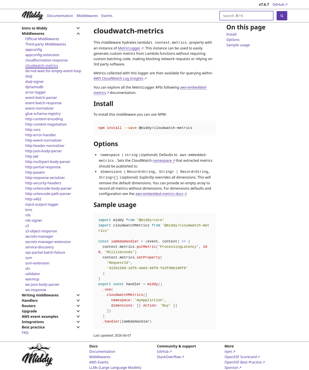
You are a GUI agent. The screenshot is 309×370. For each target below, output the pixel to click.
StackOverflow (172, 354)
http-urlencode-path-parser (48, 193)
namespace (162, 159)
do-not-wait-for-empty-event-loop (53, 70)
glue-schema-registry (43, 113)
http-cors (33, 129)
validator (32, 273)
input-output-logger (42, 204)
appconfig (33, 49)
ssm (28, 257)
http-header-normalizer (45, 145)
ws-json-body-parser (42, 284)
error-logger (35, 92)
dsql (28, 76)
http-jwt (31, 156)
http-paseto (35, 172)
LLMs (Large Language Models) (115, 365)
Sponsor (239, 365)
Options (232, 39)
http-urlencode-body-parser (48, 188)
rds (28, 215)
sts (27, 268)
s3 (27, 225)
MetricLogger (129, 47)
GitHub (279, 4)
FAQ (25, 332)
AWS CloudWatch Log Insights (119, 78)
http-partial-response (43, 167)
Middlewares (87, 15)
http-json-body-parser (43, 151)
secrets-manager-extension (48, 241)
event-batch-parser (41, 97)
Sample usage (237, 45)
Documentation (60, 15)
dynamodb (34, 86)
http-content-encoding (44, 118)
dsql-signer (34, 81)
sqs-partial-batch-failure (45, 252)
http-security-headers (43, 183)
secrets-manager (39, 236)
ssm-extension (37, 263)
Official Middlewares (42, 38)
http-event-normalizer (43, 140)
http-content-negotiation (46, 124)
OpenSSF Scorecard (240, 354)
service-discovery (39, 247)
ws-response (35, 289)
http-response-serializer (45, 177)
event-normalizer (39, 108)
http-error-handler (40, 134)
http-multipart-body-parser (47, 161)
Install (231, 34)
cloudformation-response (46, 60)
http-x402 (33, 199)
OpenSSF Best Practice (243, 360)
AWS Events (99, 360)
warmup (32, 279)
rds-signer (33, 220)
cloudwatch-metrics (41, 65)
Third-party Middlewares (45, 44)
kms (28, 209)
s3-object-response (41, 231)
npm (239, 349)
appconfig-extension (42, 54)
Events (106, 15)
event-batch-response (43, 102)
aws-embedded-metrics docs (159, 191)
